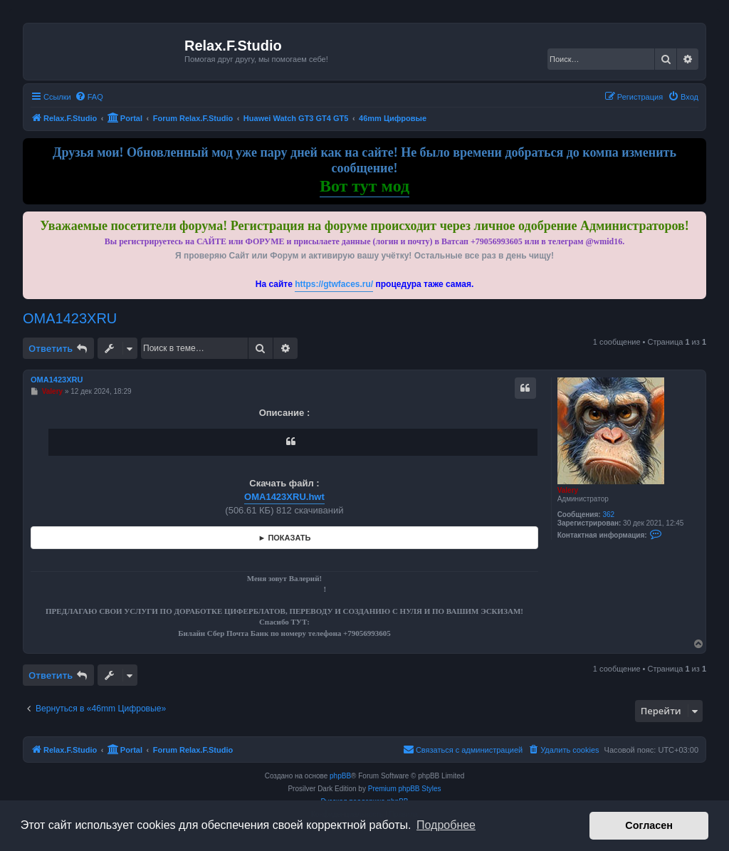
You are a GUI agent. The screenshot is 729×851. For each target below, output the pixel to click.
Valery (567, 490)
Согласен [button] (649, 825)
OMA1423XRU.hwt (284, 496)
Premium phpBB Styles (404, 789)
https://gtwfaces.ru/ (334, 284)
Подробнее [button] (446, 825)
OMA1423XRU (70, 318)
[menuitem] (89, 96)
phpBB (340, 776)
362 (608, 514)
